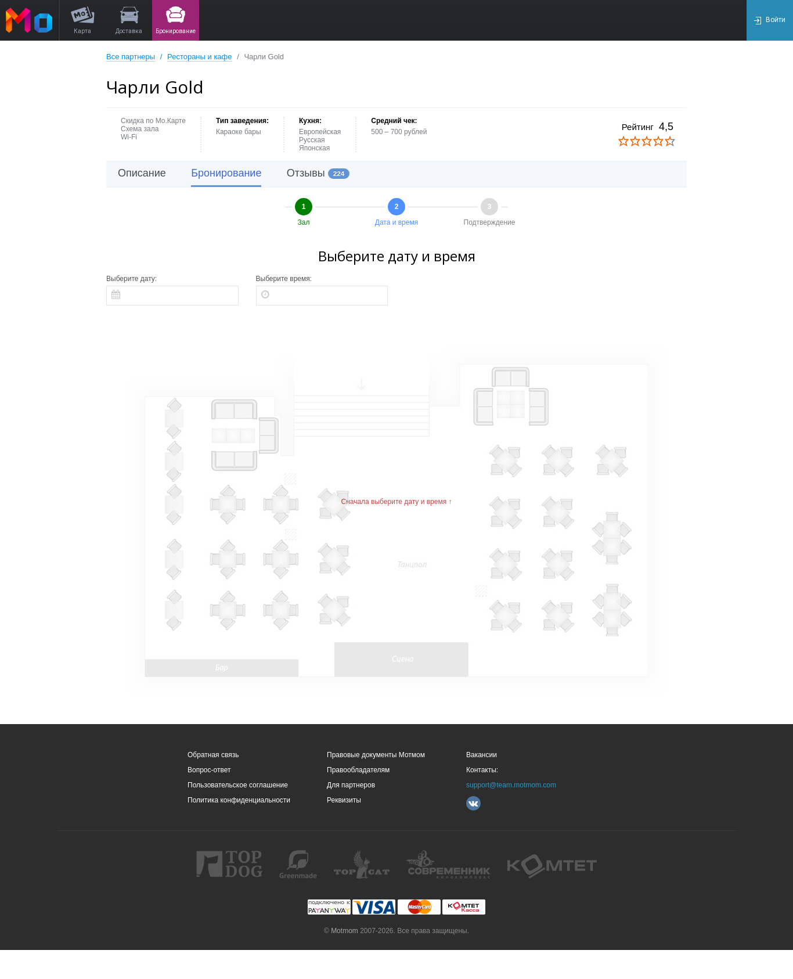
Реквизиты (344, 800)
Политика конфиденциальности (239, 800)
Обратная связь (213, 755)
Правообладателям (358, 770)
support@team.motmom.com (511, 785)
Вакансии (481, 755)
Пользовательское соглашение (238, 785)
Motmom (344, 931)
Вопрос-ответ (209, 770)
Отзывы (318, 173)
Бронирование (226, 173)
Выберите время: (284, 279)
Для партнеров (351, 785)
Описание (142, 173)
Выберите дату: (131, 279)
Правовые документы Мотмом (376, 755)
